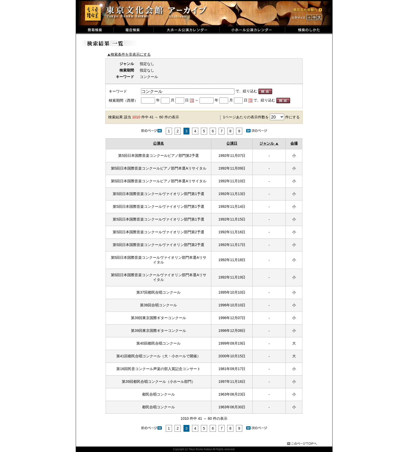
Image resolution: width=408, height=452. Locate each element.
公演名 (158, 143)
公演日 (231, 143)
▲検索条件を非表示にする (129, 54)
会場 (294, 143)
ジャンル (266, 143)
